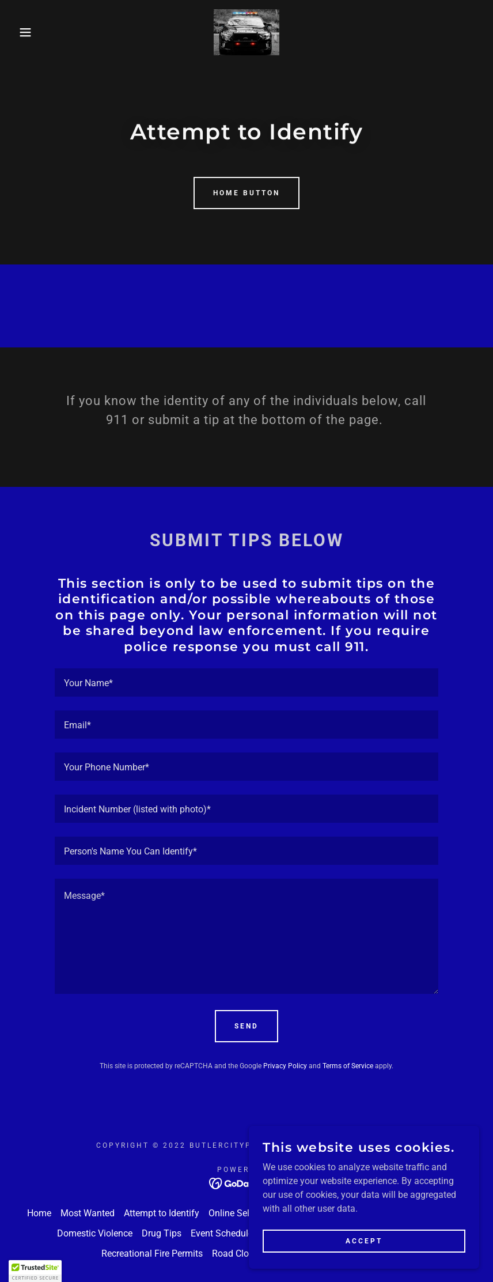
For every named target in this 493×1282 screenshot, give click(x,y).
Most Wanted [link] (87, 1213)
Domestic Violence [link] (94, 1233)
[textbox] (246, 682)
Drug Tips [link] (161, 1233)
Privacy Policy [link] (285, 1066)
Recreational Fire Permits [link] (152, 1253)
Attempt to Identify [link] (161, 1213)
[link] (246, 32)
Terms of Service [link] (348, 1066)
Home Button (246, 193)
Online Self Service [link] (246, 1213)
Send (246, 1026)
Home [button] (39, 1213)
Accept (364, 1240)
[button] (25, 32)
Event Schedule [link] (222, 1233)
